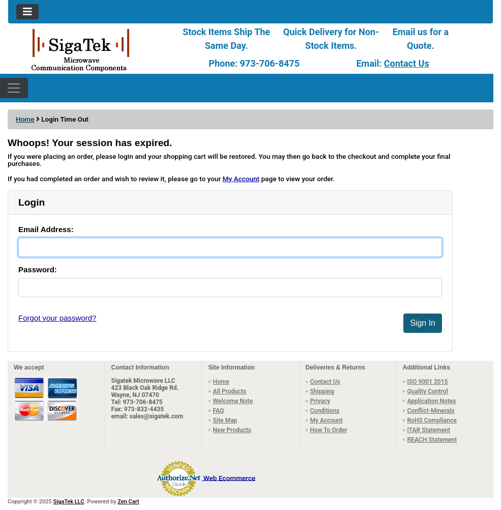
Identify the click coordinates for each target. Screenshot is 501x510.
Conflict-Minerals (431, 410)
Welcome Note (233, 401)
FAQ (218, 410)
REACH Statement (432, 439)
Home (25, 119)
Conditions (325, 410)
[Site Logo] (89, 49)
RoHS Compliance (432, 420)
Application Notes (431, 401)
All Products (230, 391)
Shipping (322, 391)
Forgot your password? (57, 318)
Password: (37, 269)
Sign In (422, 323)
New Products (232, 430)
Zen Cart (128, 501)
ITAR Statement (429, 430)
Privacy (320, 401)
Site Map (225, 420)
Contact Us (406, 63)
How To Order (328, 430)
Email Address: (46, 229)
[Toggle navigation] (27, 11)
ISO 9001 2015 (427, 381)
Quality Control (427, 391)
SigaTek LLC (68, 501)
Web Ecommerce (229, 477)
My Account (241, 179)
